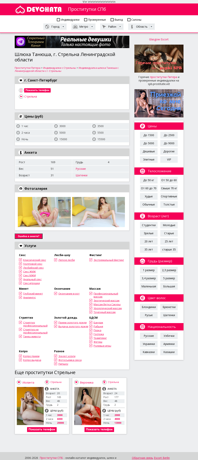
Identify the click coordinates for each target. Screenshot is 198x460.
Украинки (149, 344)
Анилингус (29, 297)
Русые (149, 315)
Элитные (148, 159)
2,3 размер (169, 270)
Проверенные (95, 19)
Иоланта (28, 382)
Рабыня (98, 326)
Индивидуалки (68, 19)
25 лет (169, 241)
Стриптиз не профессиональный (35, 331)
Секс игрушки (31, 283)
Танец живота (32, 336)
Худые (149, 196)
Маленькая (148, 286)
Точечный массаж (105, 312)
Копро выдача (32, 360)
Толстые (169, 204)
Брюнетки (169, 307)
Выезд (117, 19)
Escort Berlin (162, 458)
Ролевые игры (102, 345)
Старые (169, 233)
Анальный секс (32, 279)
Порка (97, 330)
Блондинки (149, 307)
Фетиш (98, 342)
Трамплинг (100, 338)
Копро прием (31, 356)
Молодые (169, 225)
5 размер (169, 278)
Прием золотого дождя (72, 322)
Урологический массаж (108, 308)
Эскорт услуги (66, 356)
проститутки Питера (163, 77)
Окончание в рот (69, 293)
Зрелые (149, 233)
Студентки (149, 225)
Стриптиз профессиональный (35, 324)
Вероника (86, 382)
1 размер (149, 270)
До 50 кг (148, 180)
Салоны (134, 19)
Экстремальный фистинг (109, 260)
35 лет (148, 249)
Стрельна (30, 96)
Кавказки (149, 352)
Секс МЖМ (29, 275)
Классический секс (34, 260)
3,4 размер (149, 278)
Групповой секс (32, 264)
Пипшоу (63, 364)
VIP (169, 159)
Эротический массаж (106, 300)
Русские (81, 169)
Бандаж (98, 322)
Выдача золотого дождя (73, 326)
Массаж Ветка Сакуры (107, 304)
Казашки (169, 352)
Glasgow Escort (159, 39)
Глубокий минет (33, 293)
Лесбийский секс (33, 267)
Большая (169, 286)
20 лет (148, 241)
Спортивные (169, 196)
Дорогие (169, 151)
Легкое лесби (66, 260)
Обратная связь (142, 458)
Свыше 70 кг (169, 188)
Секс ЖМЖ (29, 271)
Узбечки (169, 336)
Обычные (149, 204)
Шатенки (81, 175)
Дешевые (149, 151)
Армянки (169, 344)
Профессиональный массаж (106, 295)
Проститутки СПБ (51, 458)
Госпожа (99, 334)
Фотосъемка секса (70, 360)
